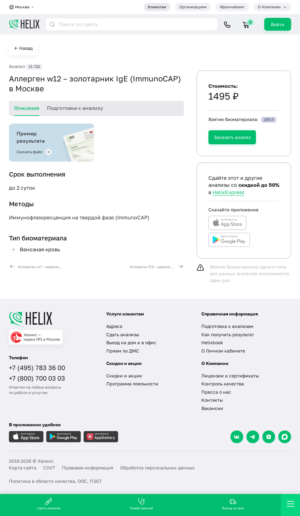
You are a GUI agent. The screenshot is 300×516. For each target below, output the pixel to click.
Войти (277, 24)
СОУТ (49, 467)
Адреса (114, 326)
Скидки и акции (124, 375)
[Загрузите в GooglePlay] (63, 436)
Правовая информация (87, 467)
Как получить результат (227, 334)
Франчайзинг (232, 6)
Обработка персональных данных (157, 467)
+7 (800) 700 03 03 (37, 378)
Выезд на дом (233, 503)
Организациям (193, 6)
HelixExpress (228, 192)
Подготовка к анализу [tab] (75, 108)
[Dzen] (268, 436)
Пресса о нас (216, 392)
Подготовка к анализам (227, 326)
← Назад (23, 48)
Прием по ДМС (122, 350)
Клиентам (157, 6)
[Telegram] (252, 436)
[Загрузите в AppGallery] (101, 436)
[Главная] (53, 318)
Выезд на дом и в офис (131, 342)
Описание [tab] (26, 108)
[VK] (236, 436)
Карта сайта (22, 467)
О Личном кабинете (223, 350)
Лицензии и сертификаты (230, 375)
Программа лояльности (132, 383)
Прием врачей (141, 503)
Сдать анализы (122, 334)
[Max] (284, 436)
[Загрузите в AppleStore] (26, 436)
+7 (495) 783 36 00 (37, 367)
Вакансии (212, 408)
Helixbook (212, 342)
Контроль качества (222, 383)
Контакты (212, 400)
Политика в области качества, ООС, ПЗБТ (55, 481)
